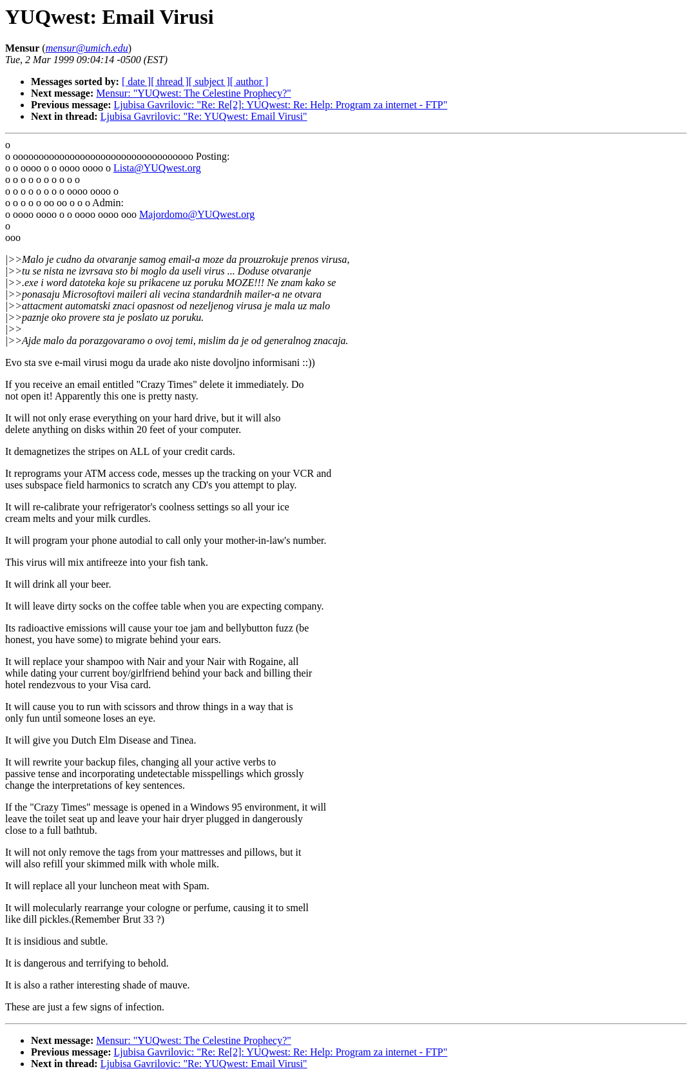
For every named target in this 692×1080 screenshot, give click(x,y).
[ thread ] (170, 81)
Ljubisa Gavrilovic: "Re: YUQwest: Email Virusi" (204, 116)
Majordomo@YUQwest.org (197, 214)
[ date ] (136, 81)
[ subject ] (209, 81)
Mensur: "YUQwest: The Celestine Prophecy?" (193, 93)
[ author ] (249, 81)
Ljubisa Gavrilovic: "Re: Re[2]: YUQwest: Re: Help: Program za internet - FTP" (281, 104)
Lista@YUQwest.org (157, 167)
